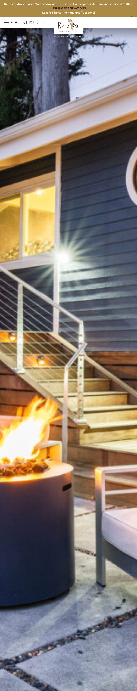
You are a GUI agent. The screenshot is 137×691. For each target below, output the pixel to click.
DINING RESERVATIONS (69, 8)
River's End (69, 25)
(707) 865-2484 (76, 36)
